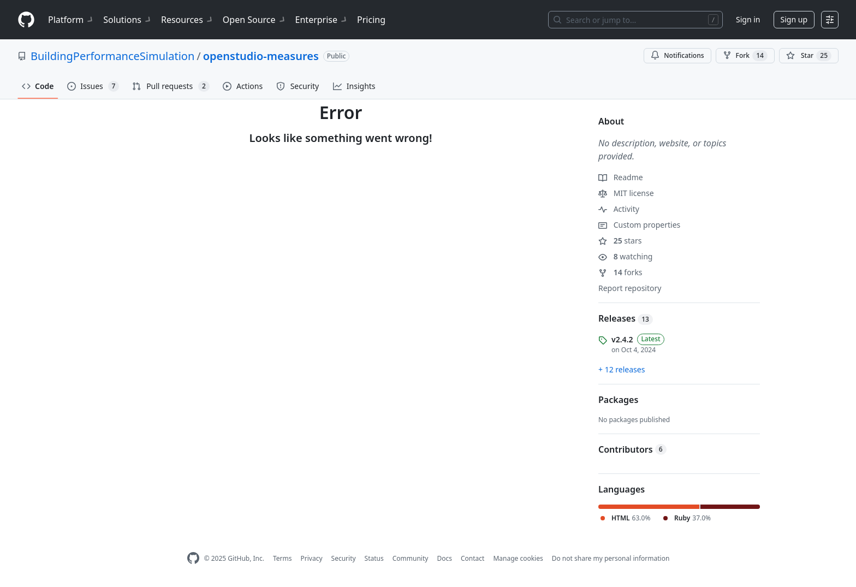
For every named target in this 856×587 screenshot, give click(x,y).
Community (411, 558)
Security (343, 558)
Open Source (255, 20)
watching (625, 256)
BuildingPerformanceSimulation (112, 56)
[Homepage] (26, 20)
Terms (282, 558)
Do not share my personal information (611, 558)
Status (374, 558)
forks (620, 272)
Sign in (748, 19)
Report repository (629, 288)
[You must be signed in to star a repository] (809, 55)
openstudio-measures (261, 56)
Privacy (312, 558)
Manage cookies (518, 558)
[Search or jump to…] (635, 19)
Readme (620, 177)
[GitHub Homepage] (193, 558)
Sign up (794, 19)
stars (619, 240)
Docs (444, 558)
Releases (625, 318)
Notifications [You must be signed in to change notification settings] (677, 55)
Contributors (632, 449)
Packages (618, 400)
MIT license (626, 193)
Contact (472, 558)
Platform (71, 20)
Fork (745, 55)
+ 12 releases (621, 369)
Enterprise (321, 20)
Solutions (127, 20)
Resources (187, 20)
